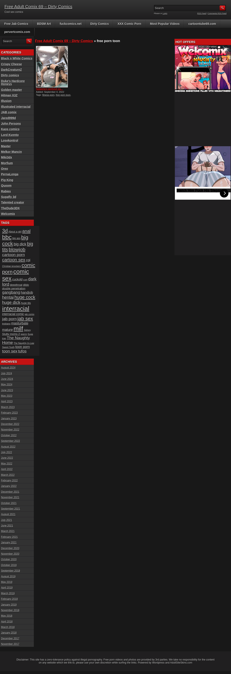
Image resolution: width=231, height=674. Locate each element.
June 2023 (7, 390)
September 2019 (10, 570)
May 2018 (6, 615)
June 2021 (7, 525)
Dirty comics (10, 75)
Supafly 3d (8, 197)
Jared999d (8, 118)
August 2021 (8, 514)
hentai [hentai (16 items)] (8, 297)
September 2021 (10, 508)
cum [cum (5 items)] (25, 279)
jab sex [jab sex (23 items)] (25, 318)
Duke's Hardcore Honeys (13, 82)
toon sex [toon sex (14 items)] (9, 351)
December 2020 (10, 548)
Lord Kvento (10, 135)
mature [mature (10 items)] (7, 330)
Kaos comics (10, 129)
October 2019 (9, 565)
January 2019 (9, 604)
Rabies (6, 191)
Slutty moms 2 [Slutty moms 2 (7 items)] (11, 334)
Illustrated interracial (16, 106)
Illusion (6, 101)
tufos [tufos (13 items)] (22, 351)
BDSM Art (44, 23)
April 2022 (7, 469)
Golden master (11, 89)
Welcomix (8, 213)
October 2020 (9, 559)
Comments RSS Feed (217, 13)
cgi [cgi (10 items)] (28, 260)
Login (165, 13)
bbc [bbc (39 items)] (7, 237)
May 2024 (6, 384)
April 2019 (7, 587)
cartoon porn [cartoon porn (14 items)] (13, 254)
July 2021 (6, 520)
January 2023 (9, 418)
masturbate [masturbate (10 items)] (19, 323)
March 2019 (8, 593)
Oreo (4, 168)
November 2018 (10, 610)
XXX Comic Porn (129, 23)
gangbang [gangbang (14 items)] (11, 292)
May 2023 (6, 395)
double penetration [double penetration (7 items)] (13, 288)
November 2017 (10, 644)
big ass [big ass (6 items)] (16, 238)
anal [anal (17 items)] (26, 231)
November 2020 (10, 553)
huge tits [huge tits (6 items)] (26, 303)
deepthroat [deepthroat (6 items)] (16, 284)
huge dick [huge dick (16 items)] (11, 302)
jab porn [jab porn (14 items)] (9, 319)
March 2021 (8, 531)
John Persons (11, 123)
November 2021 (10, 497)
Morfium (7, 163)
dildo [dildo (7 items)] (26, 284)
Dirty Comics (99, 23)
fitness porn (48, 95)
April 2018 (7, 621)
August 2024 (8, 367)
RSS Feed (201, 13)
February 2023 (9, 412)
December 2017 (10, 638)
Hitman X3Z (9, 95)
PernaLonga (9, 174)
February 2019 (9, 598)
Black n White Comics (16, 58)
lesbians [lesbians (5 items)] (6, 323)
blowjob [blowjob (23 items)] (17, 249)
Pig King (7, 180)
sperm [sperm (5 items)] (24, 334)
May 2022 (6, 463)
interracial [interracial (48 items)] (15, 308)
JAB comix (8, 112)
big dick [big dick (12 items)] (20, 244)
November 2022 (10, 429)
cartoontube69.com (202, 23)
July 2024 (6, 373)
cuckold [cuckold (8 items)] (17, 279)
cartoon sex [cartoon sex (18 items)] (13, 259)
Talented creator (12, 202)
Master (6, 146)
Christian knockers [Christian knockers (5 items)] (11, 266)
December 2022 (10, 424)
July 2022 (6, 452)
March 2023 (8, 407)
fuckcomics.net (71, 23)
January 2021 (9, 542)
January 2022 (9, 486)
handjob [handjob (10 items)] (27, 292)
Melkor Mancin (11, 151)
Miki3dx (6, 157)
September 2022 (10, 441)
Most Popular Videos (165, 23)
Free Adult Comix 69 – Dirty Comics (38, 6)
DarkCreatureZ (11, 69)
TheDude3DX (10, 208)
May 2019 (6, 582)
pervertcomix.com (17, 32)
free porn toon (63, 95)
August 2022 (8, 446)
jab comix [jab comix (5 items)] (29, 314)
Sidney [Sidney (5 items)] (27, 330)
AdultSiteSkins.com (181, 662)
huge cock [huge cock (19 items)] (25, 297)
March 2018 (8, 627)
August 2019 (8, 576)
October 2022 (9, 435)
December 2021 (10, 491)
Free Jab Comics (16, 23)
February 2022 (9, 480)
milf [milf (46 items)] (18, 328)
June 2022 (7, 457)
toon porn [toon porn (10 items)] (22, 347)
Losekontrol (9, 140)
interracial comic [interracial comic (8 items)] (13, 314)
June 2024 (7, 379)
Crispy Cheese (11, 64)
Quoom (6, 185)
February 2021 (9, 536)
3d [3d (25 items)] (5, 231)
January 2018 (9, 632)
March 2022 (8, 474)
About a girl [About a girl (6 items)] (15, 231)
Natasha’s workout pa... (49, 88)
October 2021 (9, 503)
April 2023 (7, 401)
